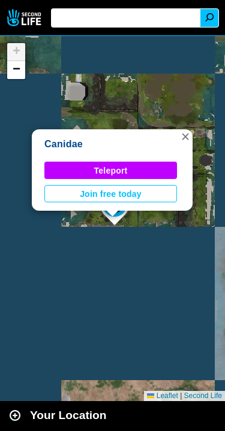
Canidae (63, 144)
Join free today (111, 194)
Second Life (25, 17)
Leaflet (162, 395)
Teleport (111, 170)
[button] (185, 136)
